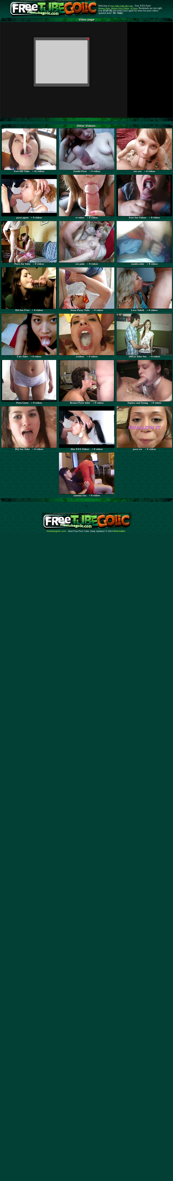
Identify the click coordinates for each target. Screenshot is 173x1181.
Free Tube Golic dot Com (121, 6)
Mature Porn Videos (120, 8)
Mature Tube (104, 8)
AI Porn (134, 8)
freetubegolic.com (56, 531)
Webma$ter (119, 531)
